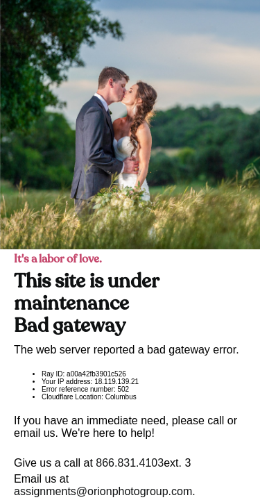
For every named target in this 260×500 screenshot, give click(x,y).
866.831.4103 (130, 463)
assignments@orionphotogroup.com (103, 491)
